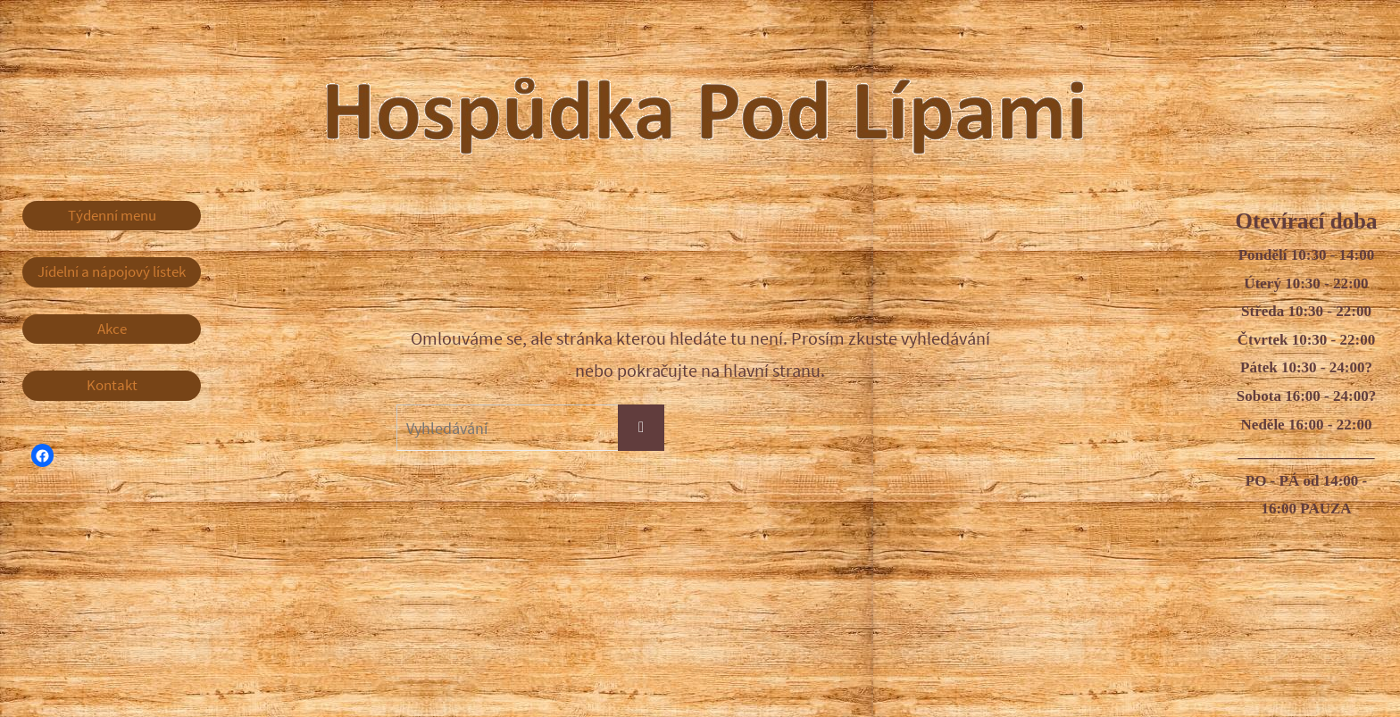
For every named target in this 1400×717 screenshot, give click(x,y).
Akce (112, 328)
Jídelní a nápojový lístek (112, 271)
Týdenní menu (112, 215)
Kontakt (112, 385)
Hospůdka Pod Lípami (740, 97)
